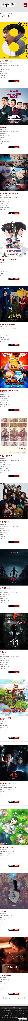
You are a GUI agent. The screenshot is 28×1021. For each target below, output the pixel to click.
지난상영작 (10, 13)
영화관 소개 (7, 1008)
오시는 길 (20, 1008)
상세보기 (11, 81)
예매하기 (17, 81)
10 (22, 998)
